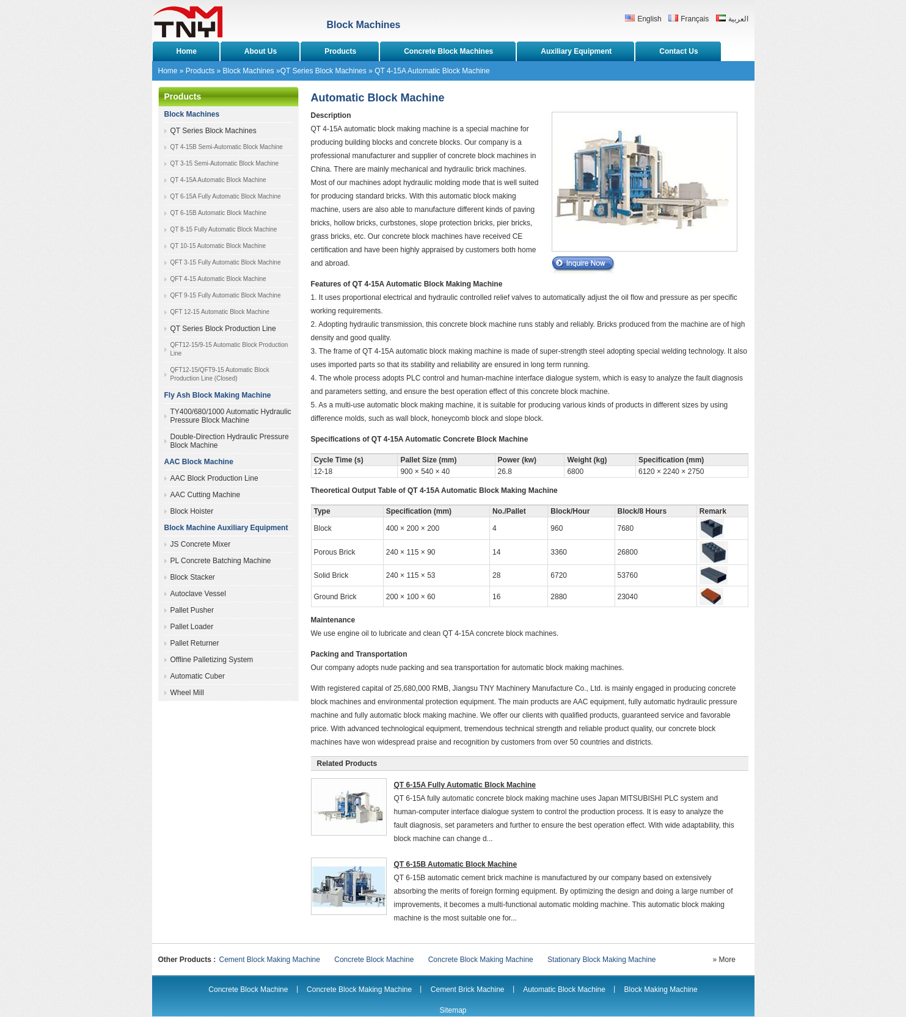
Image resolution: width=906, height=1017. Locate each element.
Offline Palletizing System (212, 659)
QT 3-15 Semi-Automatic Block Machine (224, 163)
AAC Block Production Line (214, 478)
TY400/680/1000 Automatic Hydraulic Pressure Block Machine (230, 416)
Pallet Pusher (192, 610)
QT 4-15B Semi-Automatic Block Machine (226, 147)
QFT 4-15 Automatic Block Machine (218, 278)
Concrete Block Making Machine (480, 959)
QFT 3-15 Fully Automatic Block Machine (225, 262)
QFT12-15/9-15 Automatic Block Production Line (229, 349)
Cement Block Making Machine (269, 959)
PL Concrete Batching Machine (220, 560)
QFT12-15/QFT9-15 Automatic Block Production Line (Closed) (219, 374)
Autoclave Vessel (198, 593)
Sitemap (452, 1010)
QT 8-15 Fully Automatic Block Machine (223, 229)
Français (695, 19)
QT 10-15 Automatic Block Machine (218, 245)
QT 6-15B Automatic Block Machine (218, 213)
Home (168, 71)
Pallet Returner (194, 643)
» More (724, 959)
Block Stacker (192, 577)
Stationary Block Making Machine (601, 959)
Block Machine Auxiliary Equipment (226, 527)
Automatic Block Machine (564, 989)
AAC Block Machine (198, 461)
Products (200, 71)
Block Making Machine (661, 989)
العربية (738, 19)
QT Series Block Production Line (223, 328)
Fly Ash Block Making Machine (217, 395)
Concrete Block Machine (374, 959)
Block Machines (248, 71)
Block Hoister (192, 511)
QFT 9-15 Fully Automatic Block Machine (225, 295)
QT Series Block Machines (323, 71)
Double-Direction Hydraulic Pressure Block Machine (229, 441)
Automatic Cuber (197, 676)
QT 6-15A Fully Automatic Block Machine (225, 196)
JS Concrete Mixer (200, 544)
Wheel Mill (187, 692)
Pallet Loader (192, 626)
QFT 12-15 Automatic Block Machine (220, 311)
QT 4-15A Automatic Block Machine (218, 180)
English (649, 19)
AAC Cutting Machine (205, 494)
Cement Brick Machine (468, 989)
